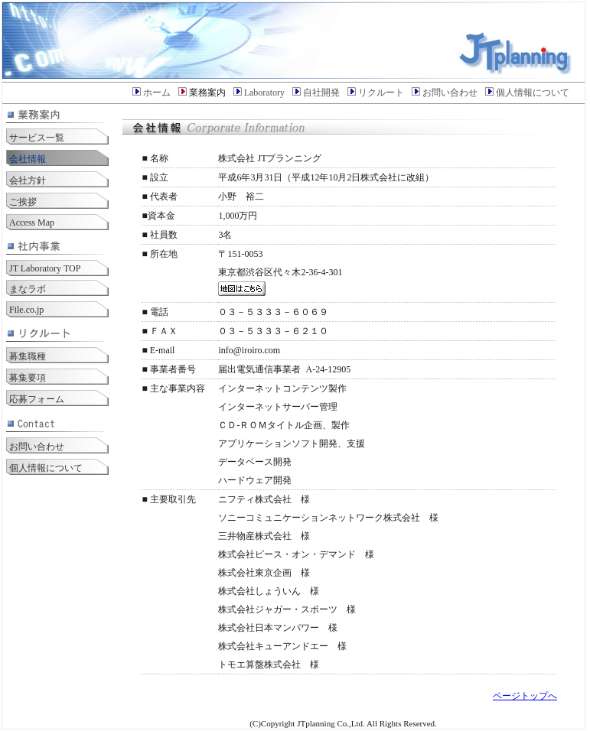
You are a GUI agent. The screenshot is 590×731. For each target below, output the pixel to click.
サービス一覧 (36, 137)
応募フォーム (36, 399)
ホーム (157, 92)
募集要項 (27, 377)
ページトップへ (525, 695)
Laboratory (264, 92)
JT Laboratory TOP (44, 268)
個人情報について (532, 92)
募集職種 (27, 356)
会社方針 (27, 180)
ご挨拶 (23, 202)
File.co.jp (26, 309)
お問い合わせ (450, 92)
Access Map (31, 222)
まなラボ (27, 289)
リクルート (381, 92)
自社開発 (321, 92)
